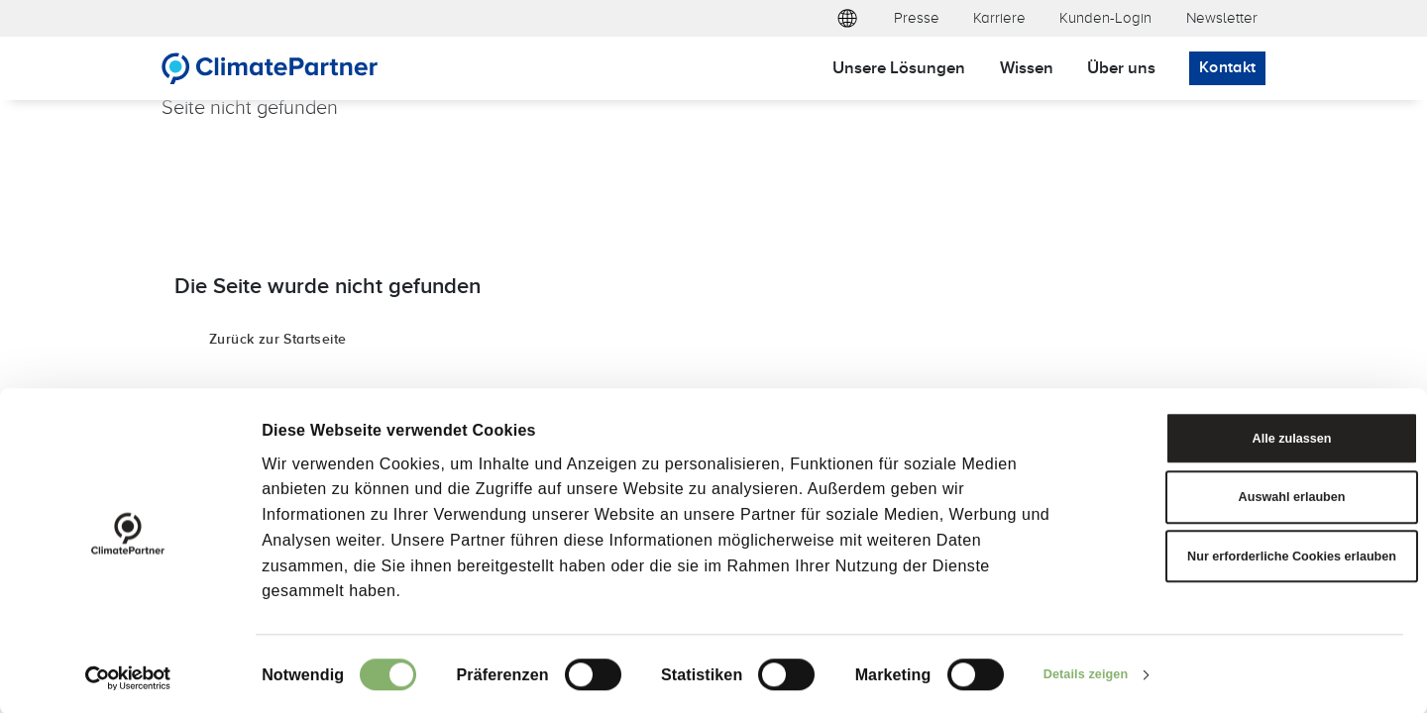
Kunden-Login (1105, 17)
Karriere (999, 17)
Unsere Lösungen (898, 66)
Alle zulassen (1261, 420)
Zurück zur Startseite (277, 338)
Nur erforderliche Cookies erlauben (1261, 566)
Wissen (1026, 66)
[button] (847, 19)
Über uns (1121, 66)
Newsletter (1222, 17)
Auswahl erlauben (1261, 487)
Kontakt (1228, 66)
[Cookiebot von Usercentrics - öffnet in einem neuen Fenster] (128, 673)
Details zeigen (1097, 673)
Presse (916, 17)
